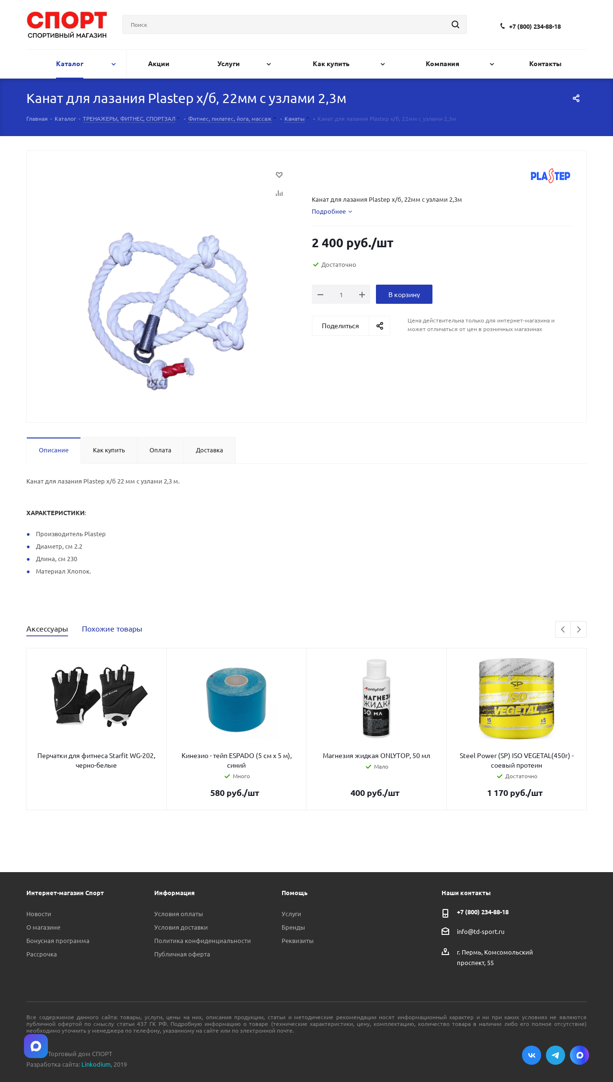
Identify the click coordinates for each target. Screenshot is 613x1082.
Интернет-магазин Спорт (65, 892)
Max (579, 1055)
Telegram (555, 1055)
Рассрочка (41, 954)
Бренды (293, 927)
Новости (38, 913)
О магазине (43, 927)
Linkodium (96, 1064)
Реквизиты (298, 940)
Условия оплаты (178, 913)
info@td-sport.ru (480, 931)
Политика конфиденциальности (202, 940)
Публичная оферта (182, 954)
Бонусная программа (58, 940)
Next (579, 630)
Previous (563, 630)
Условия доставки (181, 927)
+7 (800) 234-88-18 (535, 26)
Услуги (291, 913)
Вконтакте (531, 1055)
